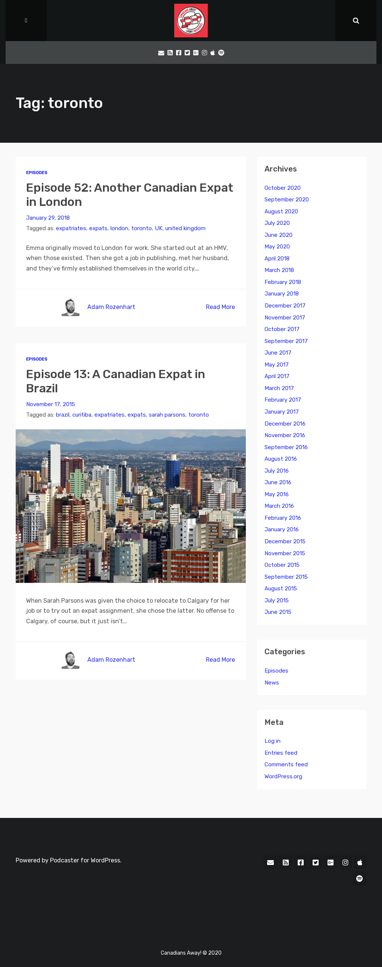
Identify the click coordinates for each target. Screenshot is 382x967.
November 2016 (284, 435)
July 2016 (276, 470)
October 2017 (282, 329)
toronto (141, 228)
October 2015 (282, 565)
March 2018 (279, 270)
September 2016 (286, 447)
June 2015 (277, 612)
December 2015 (285, 541)
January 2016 (281, 529)
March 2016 (279, 506)
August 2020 (281, 211)
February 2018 (282, 282)
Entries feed (280, 753)
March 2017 (279, 388)
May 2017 (276, 364)
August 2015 (280, 588)
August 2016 (280, 458)
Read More (220, 307)
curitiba (81, 414)
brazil (62, 414)
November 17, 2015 (50, 404)
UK (158, 228)
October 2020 (282, 188)
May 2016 (276, 494)
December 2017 (285, 305)
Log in (272, 741)
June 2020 (278, 235)
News (271, 682)
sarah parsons (167, 414)
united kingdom (185, 228)
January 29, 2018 (48, 217)
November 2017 (284, 317)
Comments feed (286, 764)
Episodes (36, 172)
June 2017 (277, 352)
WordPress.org (283, 776)
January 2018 (281, 293)
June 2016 (277, 482)
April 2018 (276, 258)
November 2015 (284, 553)
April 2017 (276, 376)
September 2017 (286, 341)
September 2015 (286, 577)
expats (98, 228)
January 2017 (281, 411)
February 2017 (282, 399)
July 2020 (277, 223)
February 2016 (282, 518)
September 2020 (286, 199)
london (119, 228)
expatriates (71, 228)
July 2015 (276, 600)
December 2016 (285, 423)
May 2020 (277, 246)
